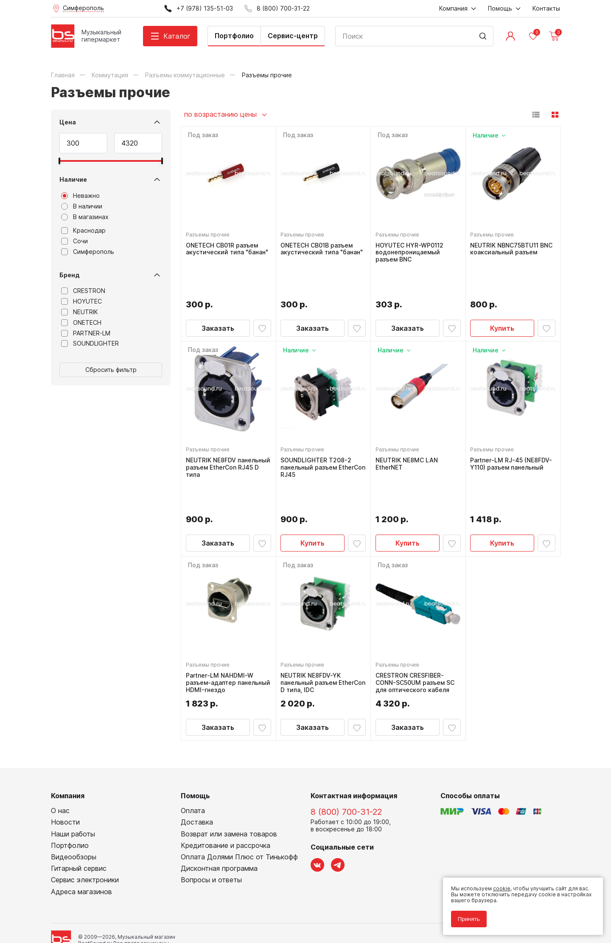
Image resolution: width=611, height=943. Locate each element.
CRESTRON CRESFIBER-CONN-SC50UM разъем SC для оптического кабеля (417, 618)
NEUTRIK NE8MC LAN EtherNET (409, 431)
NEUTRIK (79, 312)
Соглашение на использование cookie (100, 910)
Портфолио (234, 35)
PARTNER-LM (85, 333)
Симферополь (87, 251)
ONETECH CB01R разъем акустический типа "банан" (224, 250)
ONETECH (81, 322)
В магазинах (85, 217)
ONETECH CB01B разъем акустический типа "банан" (319, 250)
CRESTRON (83, 290)
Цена (67, 122)
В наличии (81, 206)
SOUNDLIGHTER (90, 343)
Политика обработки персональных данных (107, 898)
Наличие (73, 179)
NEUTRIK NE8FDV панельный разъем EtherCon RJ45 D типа (220, 434)
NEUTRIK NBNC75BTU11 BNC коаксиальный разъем (507, 250)
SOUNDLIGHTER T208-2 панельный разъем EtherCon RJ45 (318, 434)
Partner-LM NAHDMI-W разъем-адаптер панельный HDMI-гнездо (225, 618)
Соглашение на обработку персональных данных (115, 904)
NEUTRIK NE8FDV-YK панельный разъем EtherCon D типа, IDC (314, 618)
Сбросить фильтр (111, 369)
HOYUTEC (81, 301)
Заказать (218, 295)
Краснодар (83, 230)
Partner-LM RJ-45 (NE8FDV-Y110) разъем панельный (506, 434)
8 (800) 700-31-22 (346, 750)
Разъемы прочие (210, 232)
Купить (502, 295)
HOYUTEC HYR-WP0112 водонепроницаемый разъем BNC (412, 250)
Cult (157, 923)
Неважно (80, 195)
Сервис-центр (293, 35)
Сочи (74, 241)
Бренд (69, 275)
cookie (497, 884)
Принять (464, 914)
